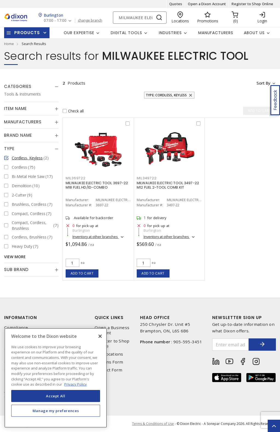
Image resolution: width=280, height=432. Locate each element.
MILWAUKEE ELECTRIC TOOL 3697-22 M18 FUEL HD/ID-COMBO (97, 185)
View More (15, 256)
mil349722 (147, 178)
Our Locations (109, 354)
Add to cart (82, 273)
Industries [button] (170, 32)
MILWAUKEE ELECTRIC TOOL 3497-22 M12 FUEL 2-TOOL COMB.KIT (168, 185)
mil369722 (76, 178)
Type (9, 148)
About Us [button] (254, 32)
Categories (17, 86)
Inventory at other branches (95, 236)
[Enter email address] (230, 344)
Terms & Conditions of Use (153, 423)
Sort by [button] (263, 83)
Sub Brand (16, 269)
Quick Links (109, 317)
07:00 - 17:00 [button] (55, 20)
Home (9, 43)
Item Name (15, 108)
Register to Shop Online (252, 3)
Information (20, 317)
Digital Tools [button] (126, 32)
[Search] (140, 17)
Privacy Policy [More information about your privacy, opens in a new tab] (75, 384)
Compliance (16, 327)
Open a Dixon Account (207, 3)
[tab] (31, 86)
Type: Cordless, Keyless (166, 95)
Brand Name (18, 135)
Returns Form (109, 362)
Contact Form (108, 370)
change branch (90, 20)
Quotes (175, 3)
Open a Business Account (112, 330)
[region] (55, 378)
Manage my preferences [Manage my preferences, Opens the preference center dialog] (56, 410)
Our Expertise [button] (79, 32)
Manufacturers (215, 32)
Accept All (55, 396)
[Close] (100, 336)
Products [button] (27, 32)
